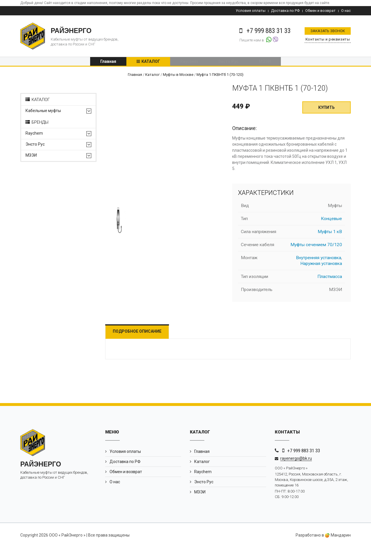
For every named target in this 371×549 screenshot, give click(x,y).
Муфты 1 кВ (330, 233)
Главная (108, 62)
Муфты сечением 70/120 (316, 246)
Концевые (331, 220)
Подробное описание (140, 333)
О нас (346, 10)
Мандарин (338, 537)
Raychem (189, 62)
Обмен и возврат (320, 10)
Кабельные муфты (43, 112)
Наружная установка (321, 265)
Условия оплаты (250, 10)
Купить (326, 109)
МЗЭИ (265, 62)
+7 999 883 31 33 (303, 452)
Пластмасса (329, 278)
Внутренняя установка (318, 259)
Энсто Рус (228, 62)
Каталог (150, 62)
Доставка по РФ (285, 10)
